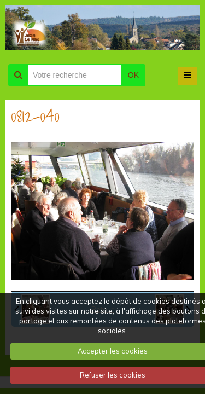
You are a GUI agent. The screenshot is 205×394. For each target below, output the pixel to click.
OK (133, 75)
